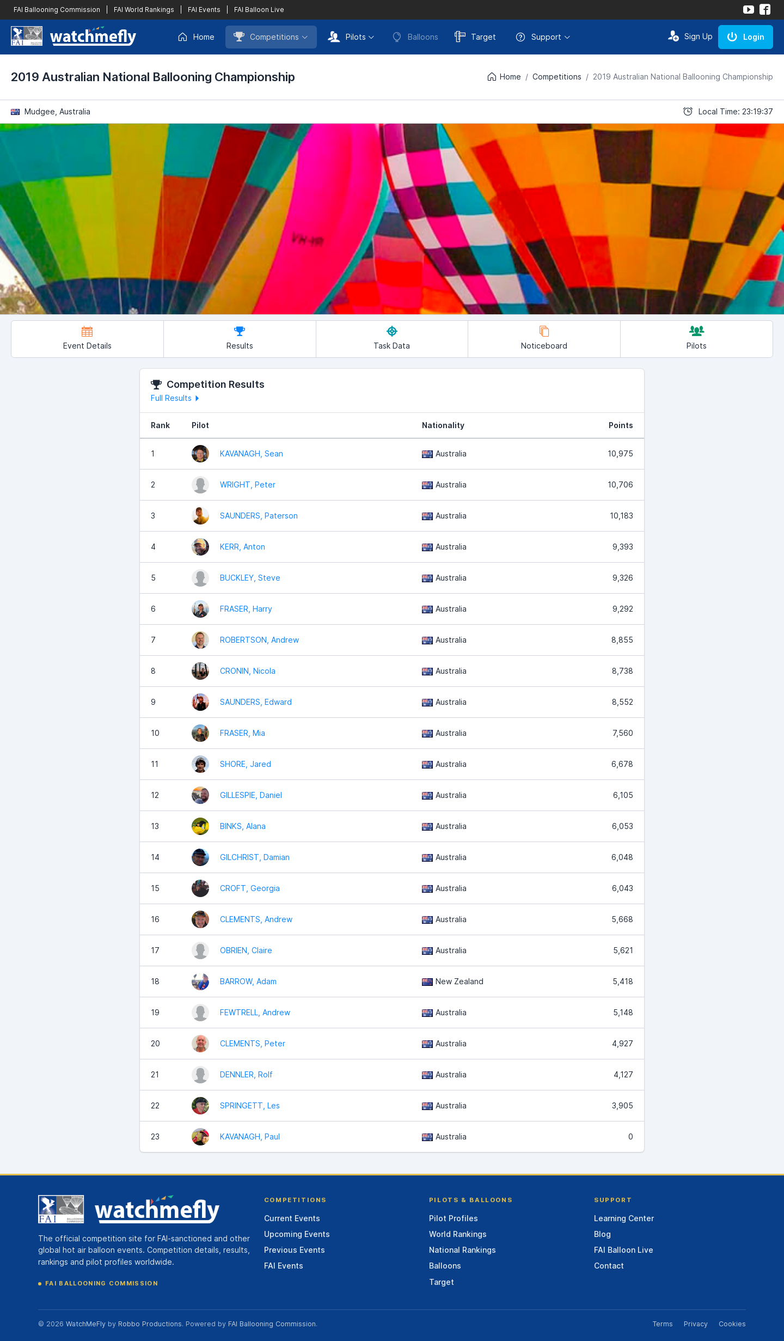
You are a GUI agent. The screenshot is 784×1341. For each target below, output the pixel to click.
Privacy (696, 1324)
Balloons (445, 1265)
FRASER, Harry (246, 608)
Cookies (732, 1324)
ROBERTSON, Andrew (259, 639)
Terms (662, 1324)
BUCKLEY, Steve (250, 577)
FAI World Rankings (144, 9)
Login (745, 36)
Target (475, 36)
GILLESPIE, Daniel (251, 795)
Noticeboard (544, 338)
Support (538, 37)
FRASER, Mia (242, 732)
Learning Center (624, 1218)
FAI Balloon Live (259, 9)
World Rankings (458, 1234)
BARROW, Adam (248, 981)
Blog (602, 1234)
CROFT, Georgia (250, 888)
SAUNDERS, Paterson (259, 515)
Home (196, 37)
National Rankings (462, 1249)
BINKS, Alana (243, 826)
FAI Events (204, 9)
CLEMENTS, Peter (252, 1043)
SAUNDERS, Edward (256, 701)
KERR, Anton (242, 546)
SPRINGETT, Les (250, 1105)
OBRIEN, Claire (246, 950)
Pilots (347, 36)
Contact (609, 1265)
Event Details (87, 338)
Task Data (391, 338)
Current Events (292, 1218)
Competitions (266, 36)
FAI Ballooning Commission (57, 9)
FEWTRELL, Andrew (255, 1012)
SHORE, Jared (245, 764)
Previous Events (294, 1249)
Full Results (177, 398)
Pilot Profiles (453, 1218)
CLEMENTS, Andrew (256, 919)
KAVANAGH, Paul (250, 1136)
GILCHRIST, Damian (255, 857)
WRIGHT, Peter (247, 484)
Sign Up (690, 36)
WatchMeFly (86, 1324)
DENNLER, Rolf (246, 1074)
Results (239, 338)
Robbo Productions (150, 1324)
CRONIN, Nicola (247, 670)
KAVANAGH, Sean (251, 453)
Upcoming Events (297, 1234)
